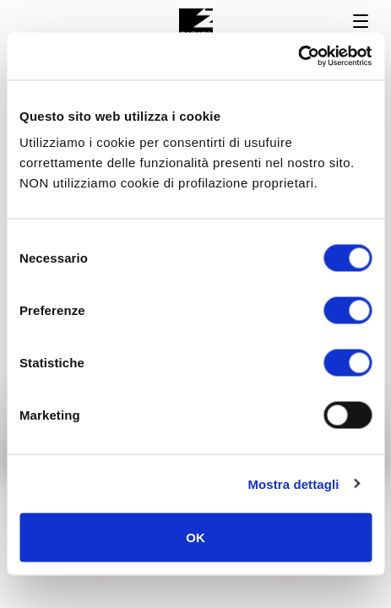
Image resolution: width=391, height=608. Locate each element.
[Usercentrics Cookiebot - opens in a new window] (298, 57)
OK (195, 537)
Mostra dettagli (293, 483)
